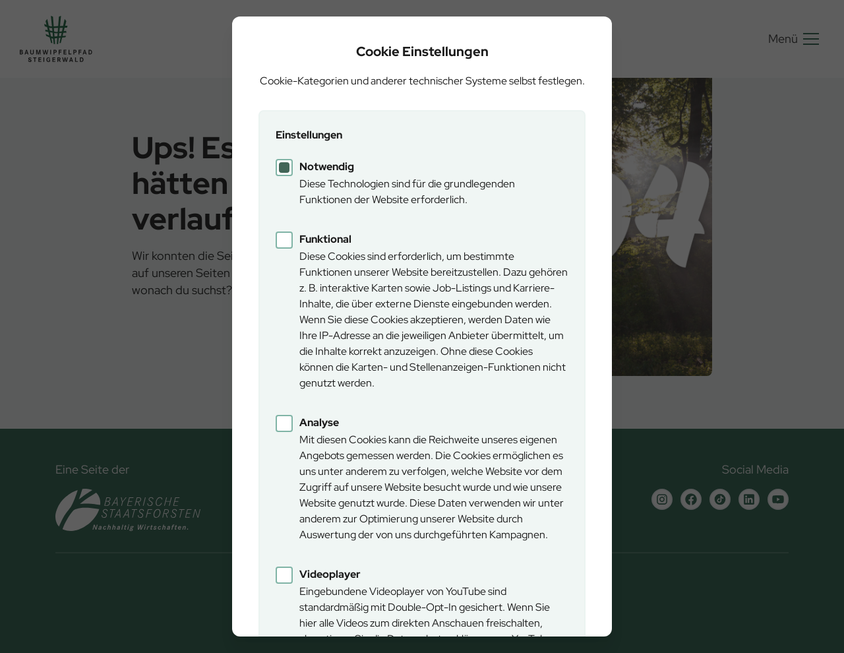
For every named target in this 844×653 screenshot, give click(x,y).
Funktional (325, 239)
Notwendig (326, 166)
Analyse (319, 422)
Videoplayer (330, 574)
